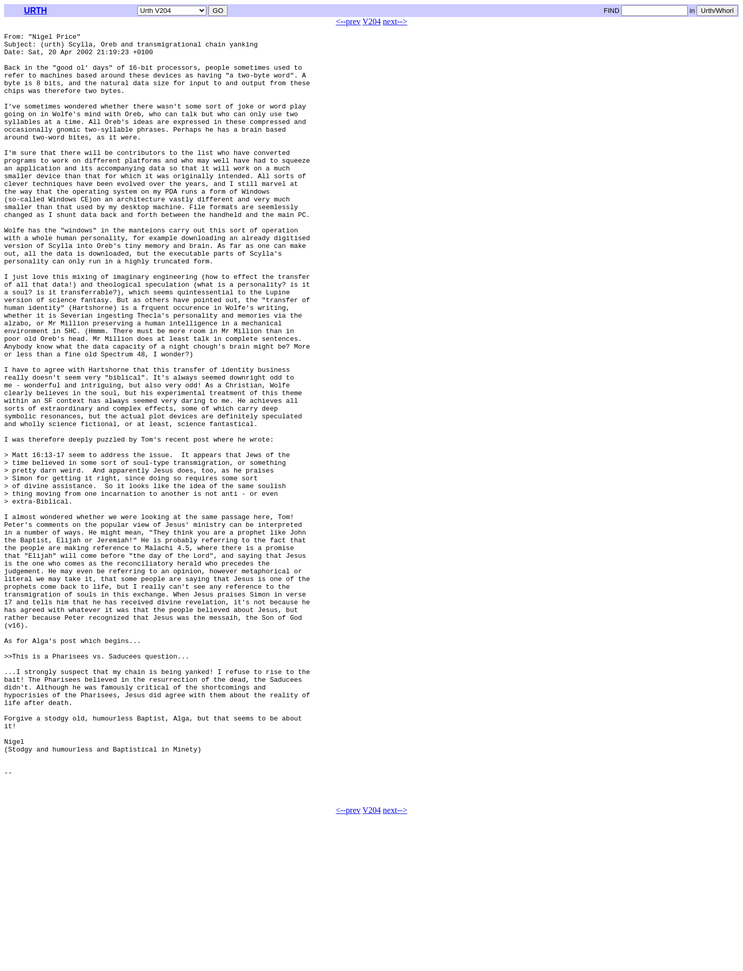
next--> (395, 21)
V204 (372, 21)
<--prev (348, 21)
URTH (35, 10)
